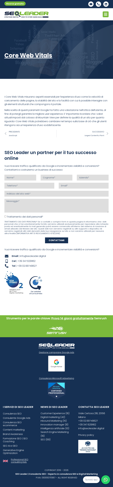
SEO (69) (45, 439)
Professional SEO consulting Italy (19, 460)
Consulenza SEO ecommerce (12, 424)
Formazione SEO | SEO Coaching (15, 440)
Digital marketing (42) (53, 417)
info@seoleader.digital (91, 428)
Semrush (100, 318)
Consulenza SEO (12, 413)
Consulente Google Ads (16, 418)
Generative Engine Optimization (13, 452)
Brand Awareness (13, 434)
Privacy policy (86, 435)
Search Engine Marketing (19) (55, 434)
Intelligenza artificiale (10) (55, 428)
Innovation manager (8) (54, 424)
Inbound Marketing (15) (54, 420)
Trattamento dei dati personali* (25, 216)
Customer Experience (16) (55, 413)
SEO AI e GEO (10, 446)
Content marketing (14, 429)
